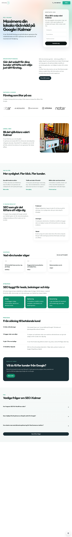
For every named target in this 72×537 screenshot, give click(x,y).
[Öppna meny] (68, 533)
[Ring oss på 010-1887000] (56, 2)
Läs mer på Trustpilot (62, 255)
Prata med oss (52, 189)
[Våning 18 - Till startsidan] (5, 2)
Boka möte (6, 189)
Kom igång (28, 189)
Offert (66, 2)
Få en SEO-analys (45, 78)
